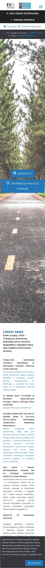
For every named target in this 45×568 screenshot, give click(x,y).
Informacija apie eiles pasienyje (22, 185)
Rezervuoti (22, 173)
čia (3, 557)
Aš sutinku (34, 563)
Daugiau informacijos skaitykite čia (17, 407)
